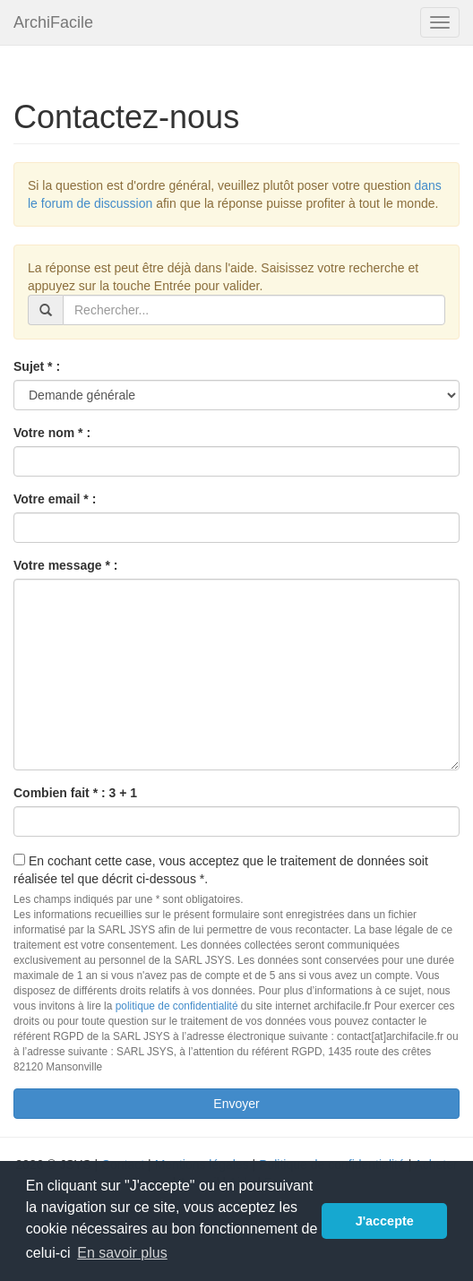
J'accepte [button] (385, 1221)
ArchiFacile (53, 22)
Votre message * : (65, 565)
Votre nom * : (51, 433)
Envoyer (236, 1103)
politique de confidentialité (177, 1006)
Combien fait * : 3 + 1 (75, 793)
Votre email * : (54, 499)
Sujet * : (36, 366)
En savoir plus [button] (122, 1252)
